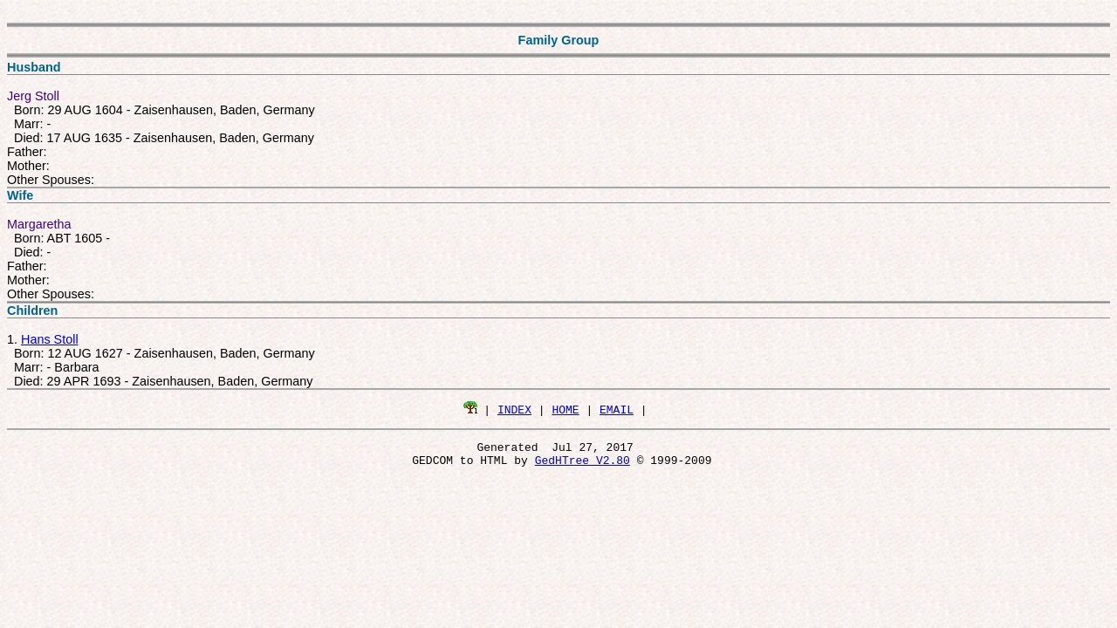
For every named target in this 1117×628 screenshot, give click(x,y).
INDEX (514, 409)
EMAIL (617, 409)
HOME (565, 409)
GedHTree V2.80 (582, 465)
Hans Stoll (50, 339)
